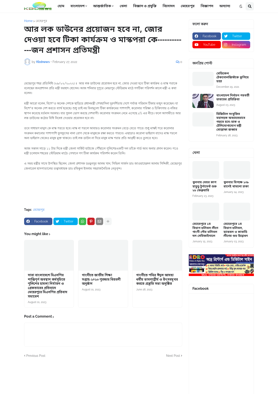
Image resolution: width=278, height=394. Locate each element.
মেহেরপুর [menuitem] (188, 6)
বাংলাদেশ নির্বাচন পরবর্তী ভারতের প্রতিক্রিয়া (232, 98)
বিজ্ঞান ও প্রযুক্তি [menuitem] (145, 6)
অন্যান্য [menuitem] (224, 6)
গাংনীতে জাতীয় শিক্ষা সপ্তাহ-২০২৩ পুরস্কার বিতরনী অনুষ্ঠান (101, 279)
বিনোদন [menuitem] (169, 6)
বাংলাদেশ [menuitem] (77, 6)
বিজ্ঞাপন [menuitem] (207, 6)
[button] (241, 6)
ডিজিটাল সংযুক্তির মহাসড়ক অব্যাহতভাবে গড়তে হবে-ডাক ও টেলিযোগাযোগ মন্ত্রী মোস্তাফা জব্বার (230, 122)
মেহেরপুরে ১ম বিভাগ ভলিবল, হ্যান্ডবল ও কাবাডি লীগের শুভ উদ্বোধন (235, 230)
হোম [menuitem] (61, 6)
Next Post (173, 355)
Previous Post (35, 355)
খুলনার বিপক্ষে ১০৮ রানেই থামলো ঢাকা (236, 185)
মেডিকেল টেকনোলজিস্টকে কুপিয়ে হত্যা (232, 78)
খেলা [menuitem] (123, 6)
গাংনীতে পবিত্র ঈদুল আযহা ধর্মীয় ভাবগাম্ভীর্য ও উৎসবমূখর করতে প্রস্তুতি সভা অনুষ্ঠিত (157, 279)
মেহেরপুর (41, 20)
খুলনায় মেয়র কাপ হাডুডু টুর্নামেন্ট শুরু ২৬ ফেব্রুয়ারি (204, 186)
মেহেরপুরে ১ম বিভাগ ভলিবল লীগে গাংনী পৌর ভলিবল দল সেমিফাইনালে (205, 230)
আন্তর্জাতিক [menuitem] (102, 6)
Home (28, 20)
